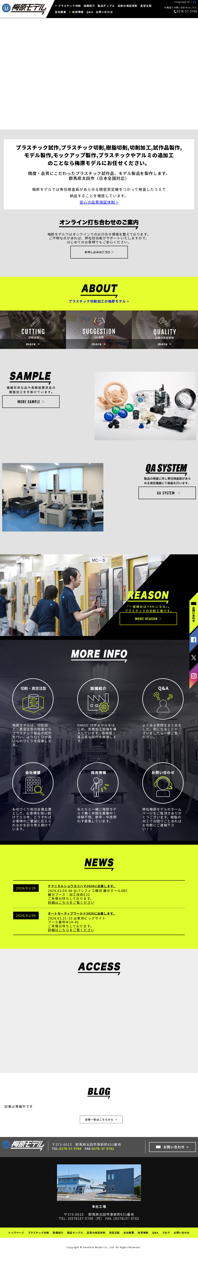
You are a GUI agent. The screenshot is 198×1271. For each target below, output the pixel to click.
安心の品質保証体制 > (99, 202)
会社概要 (60, 12)
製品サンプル (106, 5)
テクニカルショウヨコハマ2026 (71, 902)
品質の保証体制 (128, 5)
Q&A (89, 12)
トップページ (16, 1251)
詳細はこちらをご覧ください (71, 918)
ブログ (166, 1251)
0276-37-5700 (185, 11)
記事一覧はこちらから (99, 1136)
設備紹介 (89, 5)
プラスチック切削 (69, 5)
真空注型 (146, 5)
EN (194, 1)
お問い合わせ (104, 12)
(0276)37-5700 (81, 1236)
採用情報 (77, 12)
